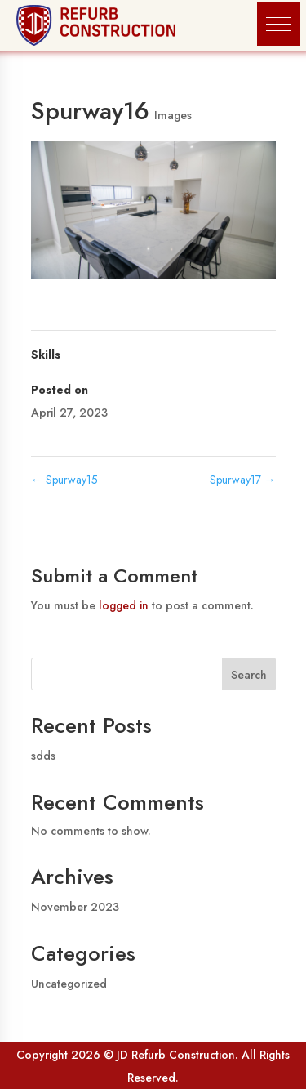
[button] (278, 24)
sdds (43, 756)
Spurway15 (64, 479)
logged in (124, 605)
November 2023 (75, 907)
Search (249, 675)
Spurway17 (243, 479)
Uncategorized (69, 983)
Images (173, 115)
